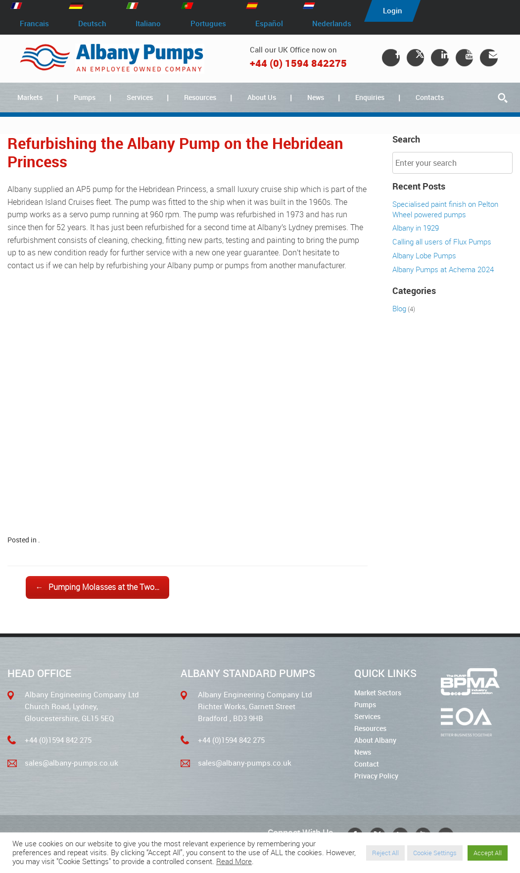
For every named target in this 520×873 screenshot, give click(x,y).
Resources (200, 97)
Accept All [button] (487, 852)
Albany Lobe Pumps (424, 255)
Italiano (149, 24)
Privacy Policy (376, 775)
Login (395, 11)
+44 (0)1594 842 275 (58, 740)
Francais (34, 24)
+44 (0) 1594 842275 (298, 63)
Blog (399, 308)
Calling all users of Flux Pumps (441, 241)
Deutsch (93, 24)
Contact (366, 764)
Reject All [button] (385, 852)
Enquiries (369, 97)
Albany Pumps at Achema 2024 (443, 269)
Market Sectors (377, 692)
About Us (261, 97)
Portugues (209, 24)
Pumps (84, 97)
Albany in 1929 (415, 228)
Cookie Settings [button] (435, 852)
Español (270, 24)
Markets (30, 97)
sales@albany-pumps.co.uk (71, 763)
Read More (234, 861)
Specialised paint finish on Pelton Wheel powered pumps (445, 209)
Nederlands (333, 24)
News (315, 97)
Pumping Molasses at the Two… (97, 587)
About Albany (375, 740)
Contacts (430, 97)
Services (140, 97)
